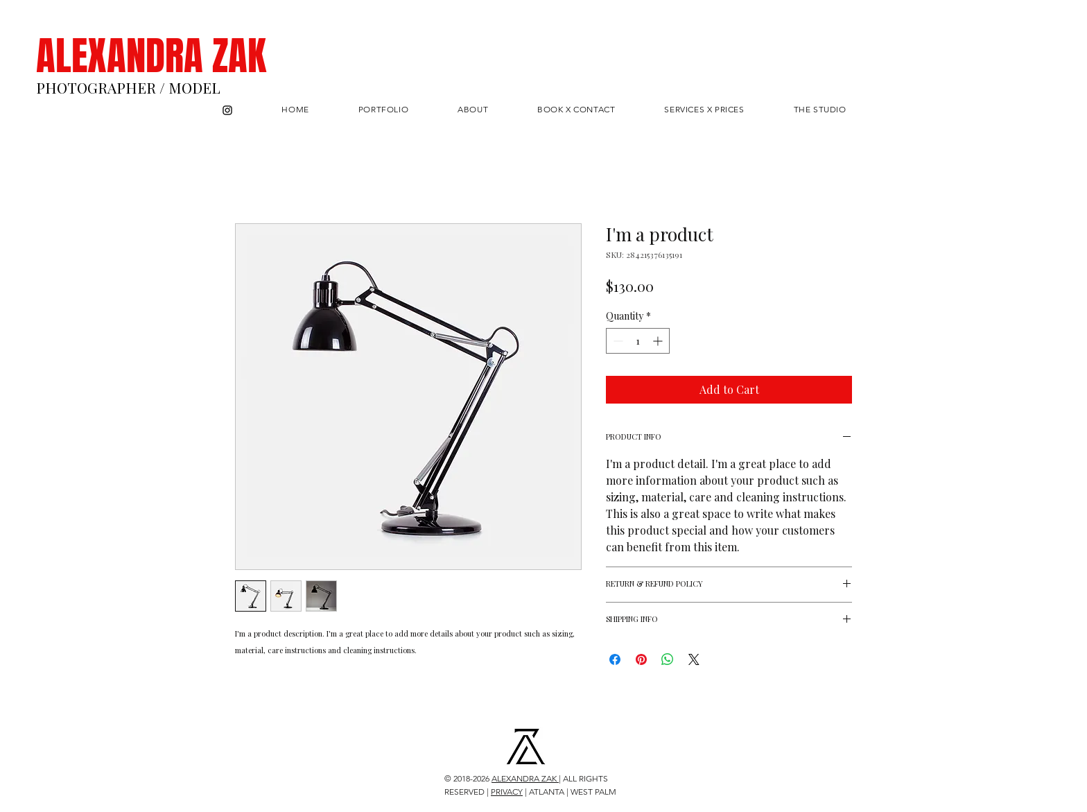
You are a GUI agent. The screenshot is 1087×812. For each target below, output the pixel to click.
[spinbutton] (637, 341)
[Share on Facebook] (615, 659)
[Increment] (659, 341)
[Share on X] (694, 659)
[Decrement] (616, 341)
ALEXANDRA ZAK (151, 56)
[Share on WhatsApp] (667, 659)
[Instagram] (227, 110)
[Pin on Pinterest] (641, 659)
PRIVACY (507, 791)
